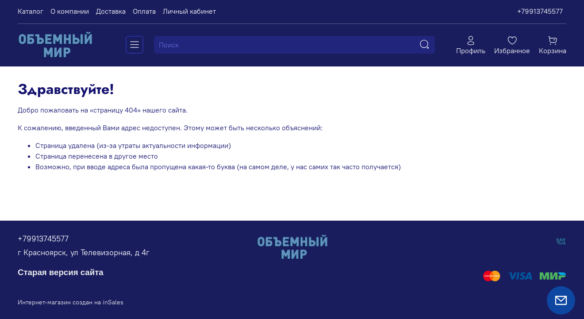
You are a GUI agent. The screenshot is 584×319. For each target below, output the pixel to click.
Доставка (111, 11)
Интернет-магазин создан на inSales (70, 302)
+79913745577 (540, 11)
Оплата (144, 11)
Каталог (30, 11)
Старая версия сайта (61, 272)
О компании (69, 11)
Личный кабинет (189, 11)
